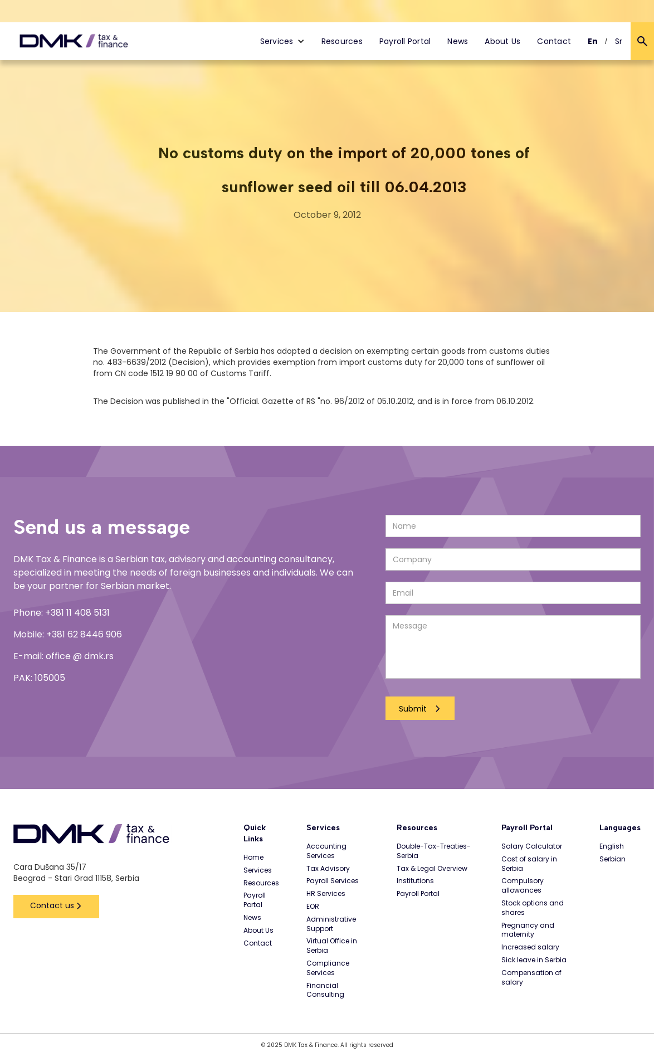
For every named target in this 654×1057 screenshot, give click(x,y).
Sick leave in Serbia (534, 960)
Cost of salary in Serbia (529, 864)
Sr (619, 41)
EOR (312, 906)
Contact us (52, 905)
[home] (74, 41)
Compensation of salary (531, 977)
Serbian (612, 859)
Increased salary (530, 947)
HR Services (325, 893)
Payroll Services (332, 880)
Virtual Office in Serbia (331, 946)
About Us (502, 41)
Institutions (415, 880)
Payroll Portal (405, 41)
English (611, 846)
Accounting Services (326, 851)
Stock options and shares (532, 908)
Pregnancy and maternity (527, 930)
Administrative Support (331, 924)
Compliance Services (327, 968)
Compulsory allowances (522, 885)
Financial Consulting (325, 990)
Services (257, 870)
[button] (282, 41)
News (457, 41)
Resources (342, 41)
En (593, 41)
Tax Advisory (328, 868)
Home (253, 857)
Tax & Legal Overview (432, 868)
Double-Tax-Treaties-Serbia (434, 851)
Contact (554, 41)
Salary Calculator (531, 846)
